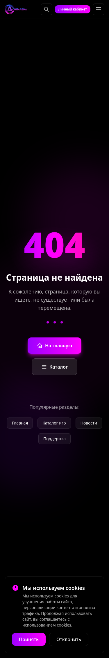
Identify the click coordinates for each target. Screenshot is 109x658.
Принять (29, 639)
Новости (89, 423)
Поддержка (54, 438)
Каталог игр (54, 423)
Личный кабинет (72, 9)
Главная (20, 423)
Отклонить (68, 639)
